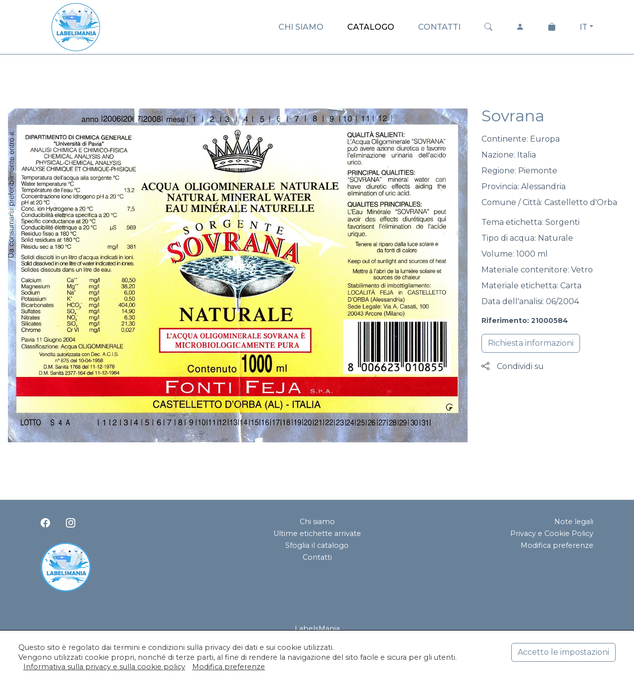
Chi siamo (317, 521)
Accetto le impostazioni (563, 652)
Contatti (317, 557)
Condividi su (512, 366)
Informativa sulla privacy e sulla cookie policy (104, 666)
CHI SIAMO (300, 27)
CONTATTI (439, 27)
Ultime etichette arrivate (317, 533)
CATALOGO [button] (370, 27)
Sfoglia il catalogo (317, 545)
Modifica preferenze (557, 545)
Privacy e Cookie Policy (551, 533)
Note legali (573, 521)
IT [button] (583, 27)
